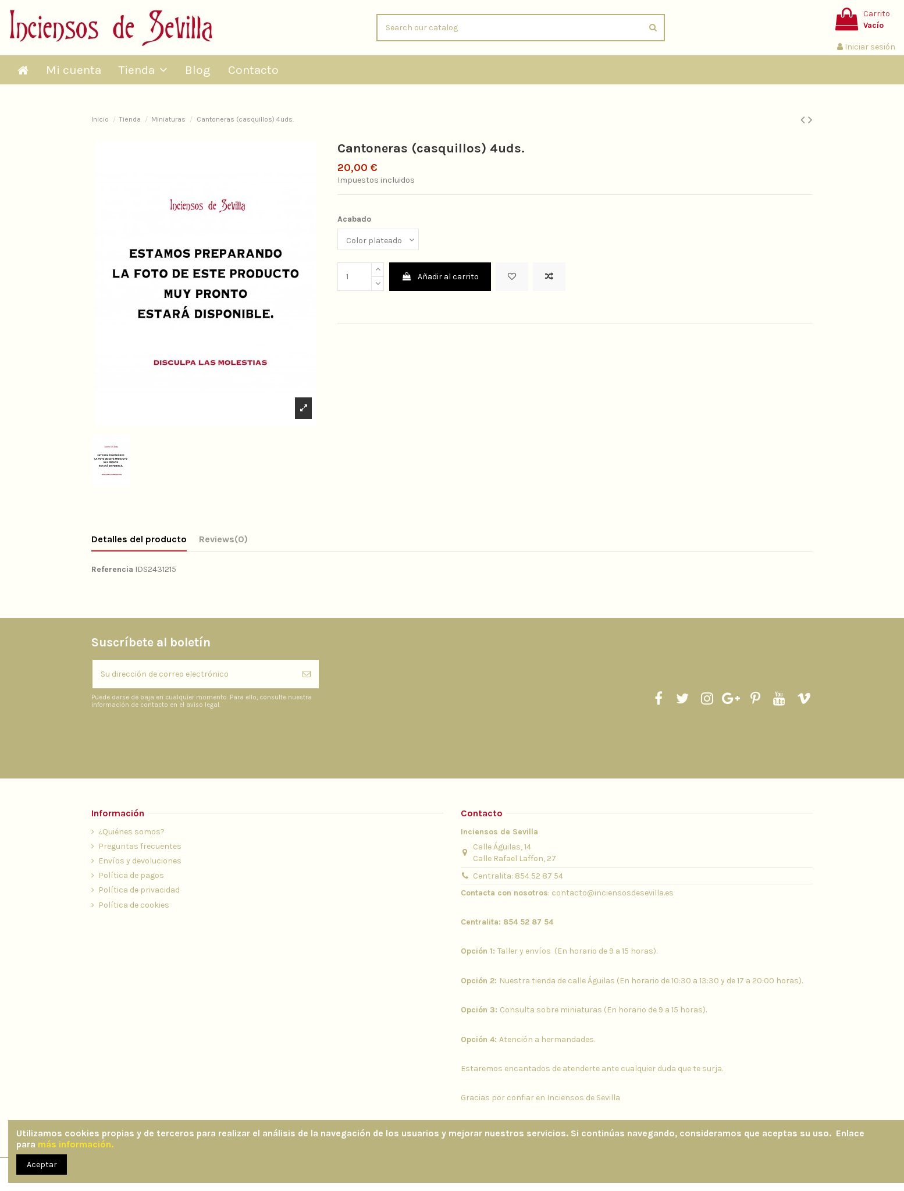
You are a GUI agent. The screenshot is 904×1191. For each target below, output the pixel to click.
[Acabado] (378, 239)
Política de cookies (133, 905)
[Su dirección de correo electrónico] (193, 674)
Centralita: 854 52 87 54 (518, 876)
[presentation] (188, 738)
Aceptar (42, 1164)
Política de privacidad (139, 890)
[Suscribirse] (306, 674)
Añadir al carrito (440, 277)
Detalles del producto (139, 539)
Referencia (112, 569)
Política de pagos (131, 875)
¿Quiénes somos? (131, 832)
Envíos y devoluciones (139, 861)
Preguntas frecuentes (139, 846)
